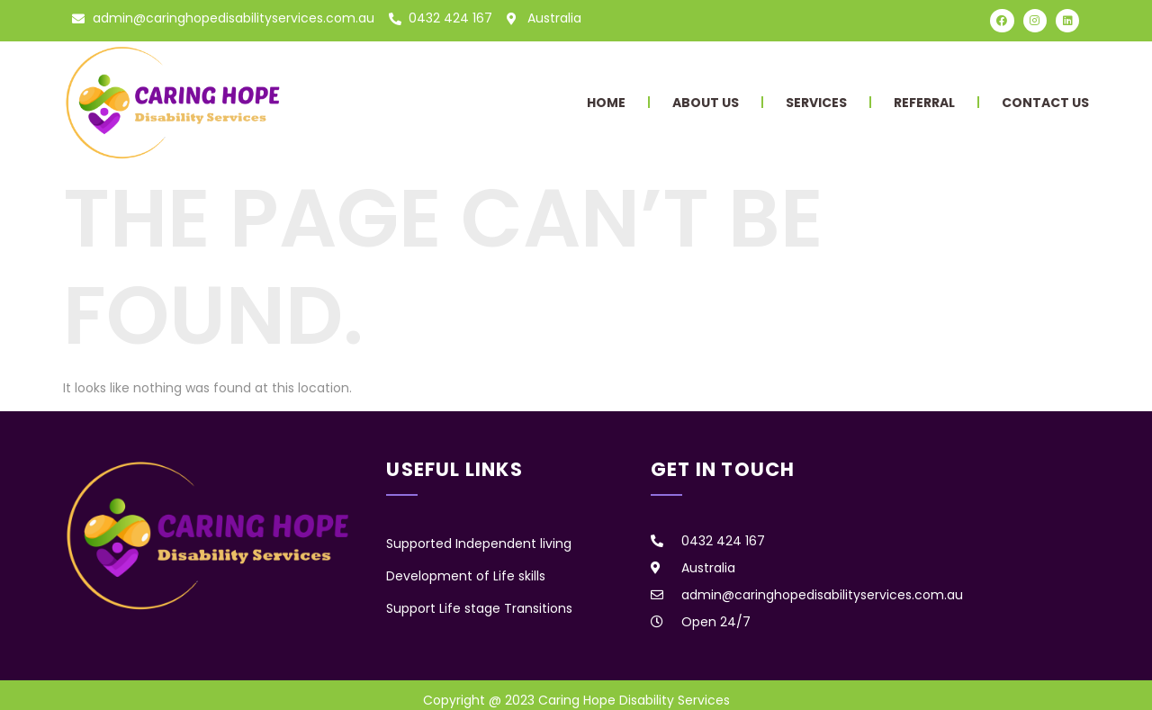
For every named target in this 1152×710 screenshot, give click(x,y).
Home (606, 103)
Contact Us (1045, 103)
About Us (705, 103)
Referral (924, 103)
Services (816, 103)
